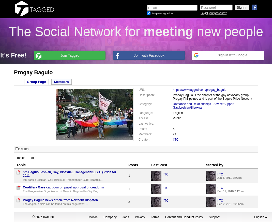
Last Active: (146, 123)
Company (109, 217)
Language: (146, 113)
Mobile (93, 217)
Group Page (36, 82)
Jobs (126, 217)
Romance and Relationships (192, 104)
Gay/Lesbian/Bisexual (187, 107)
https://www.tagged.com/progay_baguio (199, 90)
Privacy (140, 217)
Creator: (144, 139)
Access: (144, 118)
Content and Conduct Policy (184, 217)
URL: (142, 90)
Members (61, 82)
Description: (147, 95)
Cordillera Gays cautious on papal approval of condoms (63, 187)
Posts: (143, 129)
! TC (175, 139)
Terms (155, 217)
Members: (145, 134)
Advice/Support (224, 104)
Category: (145, 104)
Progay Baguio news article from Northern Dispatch (60, 200)
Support (214, 217)
